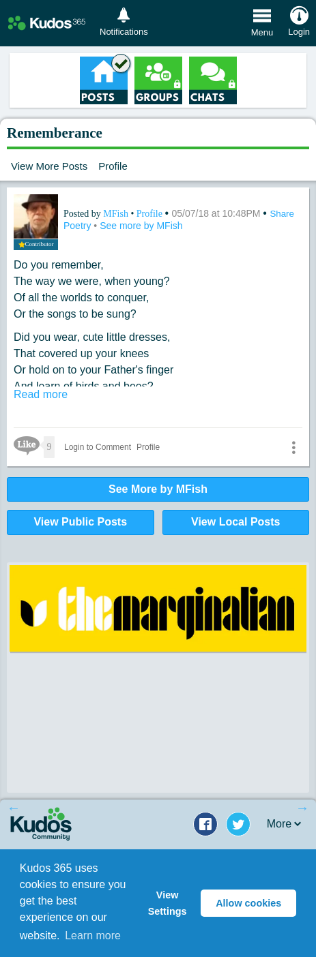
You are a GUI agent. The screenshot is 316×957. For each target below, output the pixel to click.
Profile (113, 166)
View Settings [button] (167, 903)
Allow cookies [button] (248, 903)
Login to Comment (97, 447)
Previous (13, 808)
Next (302, 808)
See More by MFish (158, 489)
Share (282, 214)
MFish (116, 214)
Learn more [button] (93, 935)
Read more (41, 394)
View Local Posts (235, 522)
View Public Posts (80, 522)
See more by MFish (141, 225)
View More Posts (49, 166)
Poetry (78, 225)
